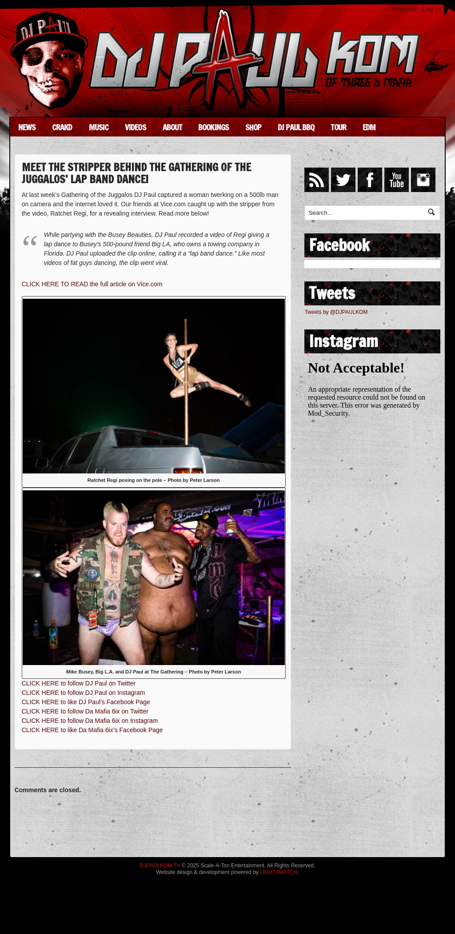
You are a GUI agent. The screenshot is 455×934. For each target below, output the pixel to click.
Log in (431, 8)
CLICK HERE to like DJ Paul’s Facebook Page (86, 702)
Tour (338, 127)
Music (99, 127)
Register (404, 8)
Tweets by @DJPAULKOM (335, 312)
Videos (135, 127)
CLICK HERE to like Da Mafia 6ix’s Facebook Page (92, 730)
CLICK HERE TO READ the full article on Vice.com (92, 284)
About (172, 127)
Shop (253, 127)
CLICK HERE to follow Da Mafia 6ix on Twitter (85, 711)
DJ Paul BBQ (296, 127)
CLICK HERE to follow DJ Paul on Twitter (79, 683)
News (27, 127)
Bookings (213, 127)
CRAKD (62, 127)
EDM (369, 127)
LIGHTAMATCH (278, 872)
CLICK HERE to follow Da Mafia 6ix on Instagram (90, 720)
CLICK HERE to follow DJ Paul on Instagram (83, 692)
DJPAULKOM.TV (160, 865)
